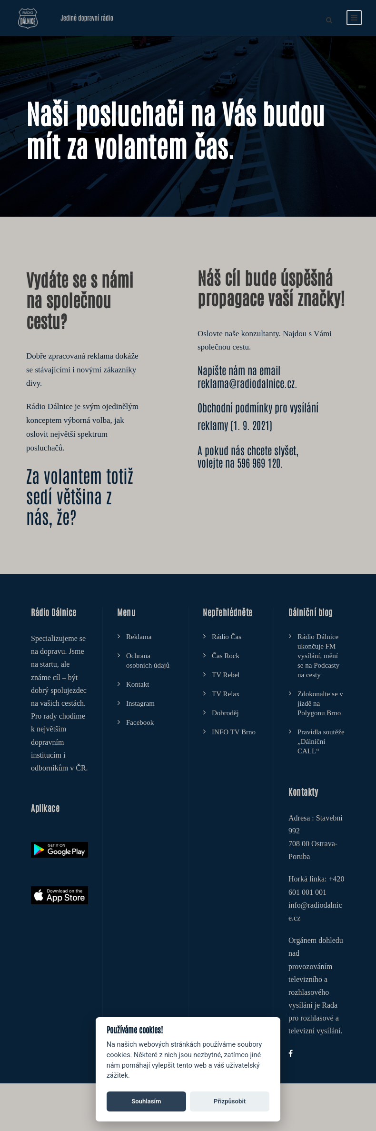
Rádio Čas (226, 637)
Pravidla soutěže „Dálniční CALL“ (321, 741)
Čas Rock (225, 656)
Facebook (140, 722)
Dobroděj (225, 713)
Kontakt (137, 684)
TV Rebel (225, 675)
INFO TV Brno (234, 732)
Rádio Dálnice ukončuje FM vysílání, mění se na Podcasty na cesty (318, 656)
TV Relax (225, 694)
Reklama (138, 637)
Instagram (140, 703)
